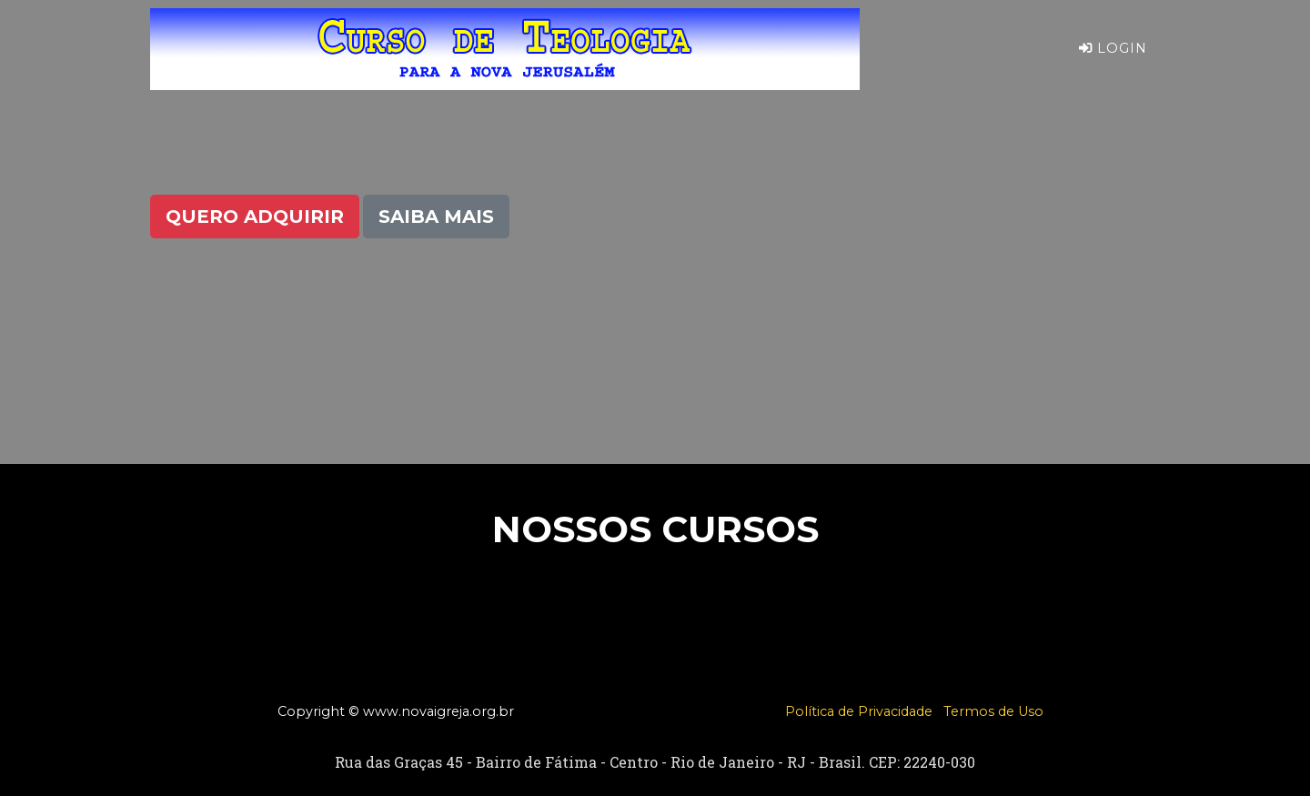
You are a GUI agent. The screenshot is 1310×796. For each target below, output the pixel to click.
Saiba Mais (436, 216)
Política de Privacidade (858, 711)
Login (1113, 63)
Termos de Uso (993, 711)
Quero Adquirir (255, 216)
